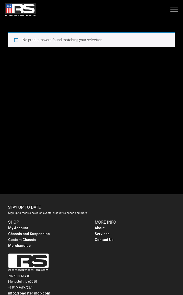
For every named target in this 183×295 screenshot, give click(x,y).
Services (102, 234)
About (100, 228)
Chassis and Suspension (29, 234)
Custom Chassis (22, 240)
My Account (18, 228)
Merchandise (19, 246)
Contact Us (104, 240)
